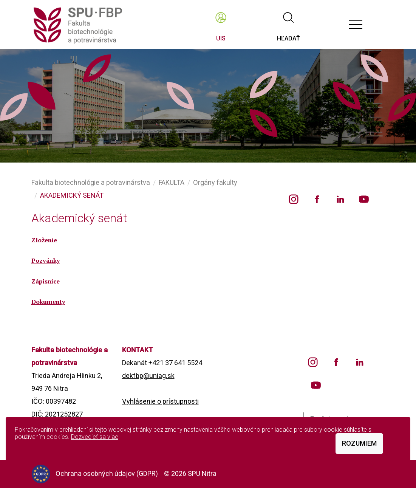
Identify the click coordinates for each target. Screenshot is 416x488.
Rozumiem (359, 443)
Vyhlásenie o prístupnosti (160, 401)
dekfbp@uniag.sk (148, 376)
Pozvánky (45, 260)
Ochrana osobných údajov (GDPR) (107, 473)
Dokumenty (48, 301)
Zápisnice (45, 281)
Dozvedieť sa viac (94, 436)
